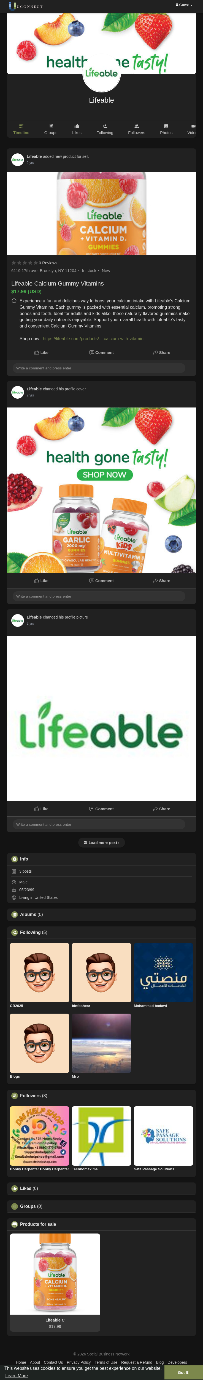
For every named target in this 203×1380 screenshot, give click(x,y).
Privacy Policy (79, 1362)
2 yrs (30, 163)
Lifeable (101, 100)
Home (21, 1362)
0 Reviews (48, 263)
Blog (160, 1362)
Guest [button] (184, 5)
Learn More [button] (16, 1375)
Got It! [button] (184, 1372)
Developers (177, 1362)
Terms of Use (106, 1362)
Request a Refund (136, 1362)
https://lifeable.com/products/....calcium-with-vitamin (93, 338)
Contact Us (53, 1362)
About (35, 1362)
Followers (30, 1096)
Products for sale (38, 1224)
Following (30, 932)
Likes (25, 1188)
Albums (28, 914)
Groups (28, 1206)
